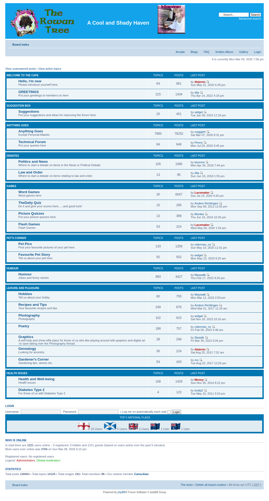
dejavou (200, 81)
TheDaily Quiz (29, 203)
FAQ (206, 51)
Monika (199, 214)
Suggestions (28, 111)
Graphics (25, 337)
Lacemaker (202, 192)
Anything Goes (18, 125)
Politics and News (33, 162)
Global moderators (48, 460)
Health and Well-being (36, 379)
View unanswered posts (20, 68)
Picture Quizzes (31, 213)
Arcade (180, 51)
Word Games (29, 192)
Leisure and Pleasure (23, 288)
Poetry (23, 326)
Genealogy (27, 349)
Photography (29, 315)
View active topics (49, 68)
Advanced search (250, 18)
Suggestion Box (18, 105)
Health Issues (17, 373)
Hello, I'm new (29, 81)
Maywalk (200, 274)
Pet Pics (25, 244)
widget (199, 112)
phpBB (121, 492)
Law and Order (30, 172)
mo (197, 360)
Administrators (26, 460)
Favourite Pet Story (34, 255)
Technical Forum (32, 142)
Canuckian (141, 474)
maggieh (200, 131)
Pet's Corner (16, 238)
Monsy (199, 379)
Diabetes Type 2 (31, 390)
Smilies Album (224, 51)
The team (187, 484)
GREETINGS (28, 92)
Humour (12, 268)
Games (11, 186)
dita (197, 92)
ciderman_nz (203, 244)
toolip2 (199, 390)
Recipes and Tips (32, 305)
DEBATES (13, 155)
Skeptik (199, 337)
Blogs (194, 51)
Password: (70, 411)
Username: (12, 411)
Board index (20, 44)
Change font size (257, 43)
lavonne (200, 162)
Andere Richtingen (207, 203)
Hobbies (25, 294)
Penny (199, 142)
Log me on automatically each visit (146, 411)
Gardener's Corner (33, 359)
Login (257, 51)
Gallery (243, 51)
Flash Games (29, 224)
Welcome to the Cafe (22, 75)
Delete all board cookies (210, 484)
